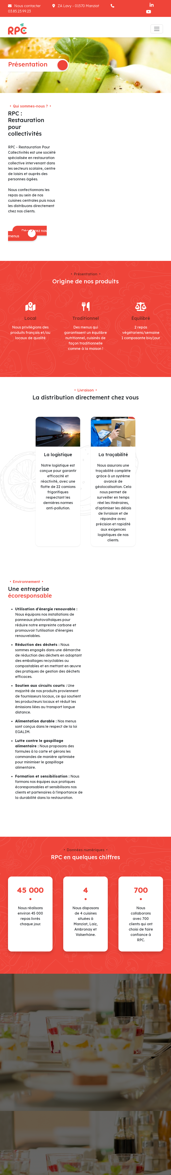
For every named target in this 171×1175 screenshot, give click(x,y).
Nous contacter (25, 6)
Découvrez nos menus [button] (27, 233)
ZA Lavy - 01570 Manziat (76, 6)
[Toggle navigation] (157, 28)
